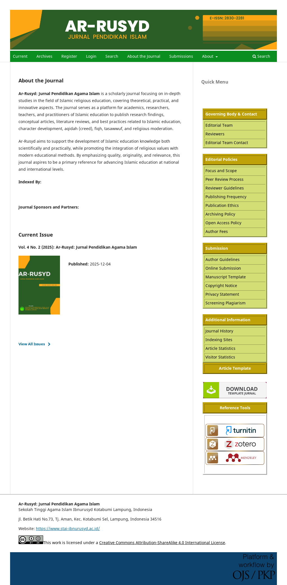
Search (111, 56)
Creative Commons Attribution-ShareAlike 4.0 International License (162, 542)
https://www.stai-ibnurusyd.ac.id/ (68, 528)
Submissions (181, 56)
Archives (44, 56)
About (208, 56)
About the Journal (143, 56)
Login (91, 56)
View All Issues (31, 343)
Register (69, 56)
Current (20, 56)
